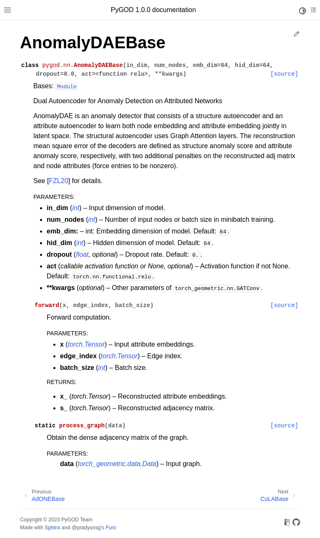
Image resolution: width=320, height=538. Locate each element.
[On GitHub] (296, 523)
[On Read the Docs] (287, 523)
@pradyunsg (86, 528)
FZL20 (58, 180)
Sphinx (52, 528)
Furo (110, 528)
